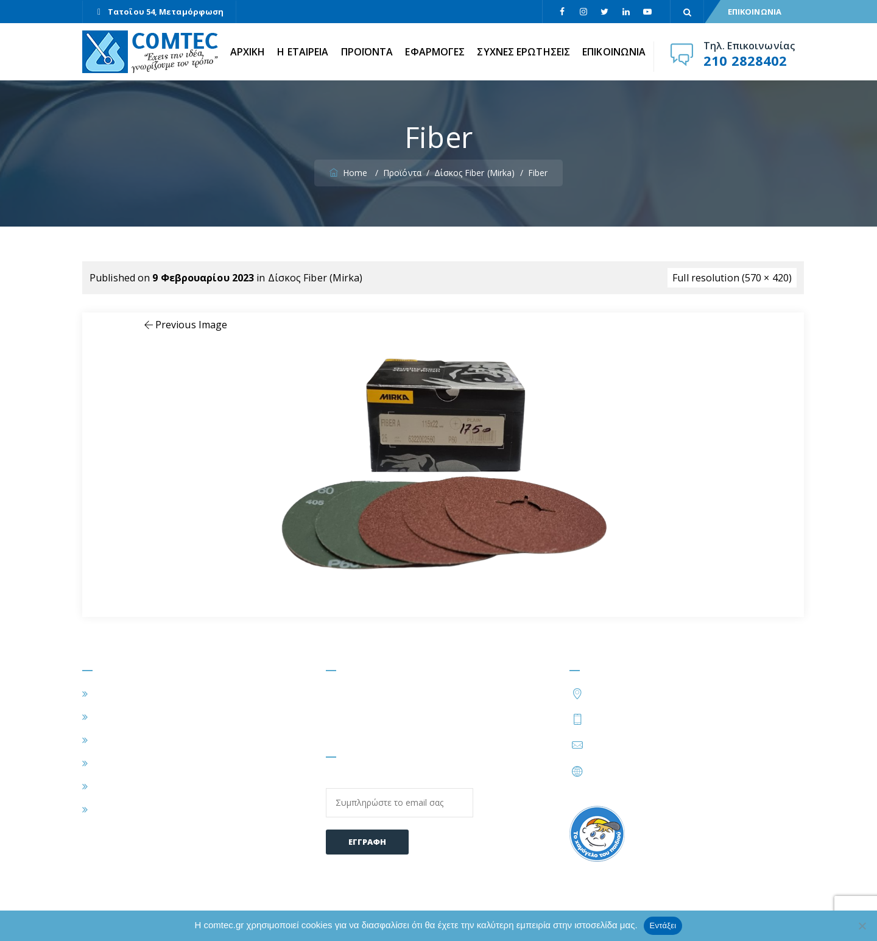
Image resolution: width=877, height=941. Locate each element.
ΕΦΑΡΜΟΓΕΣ (435, 51)
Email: (399, 795)
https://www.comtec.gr (640, 771)
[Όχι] (862, 926)
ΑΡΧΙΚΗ (248, 51)
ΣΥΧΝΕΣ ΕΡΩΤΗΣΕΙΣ (523, 51)
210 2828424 (686, 718)
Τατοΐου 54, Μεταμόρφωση (166, 11)
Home (349, 172)
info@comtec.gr (625, 745)
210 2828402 (745, 60)
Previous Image (185, 324)
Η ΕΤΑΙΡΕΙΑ (302, 51)
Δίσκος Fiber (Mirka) (315, 277)
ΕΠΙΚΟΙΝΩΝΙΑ (754, 11)
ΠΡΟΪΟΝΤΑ (367, 51)
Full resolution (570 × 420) (732, 277)
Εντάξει (663, 925)
